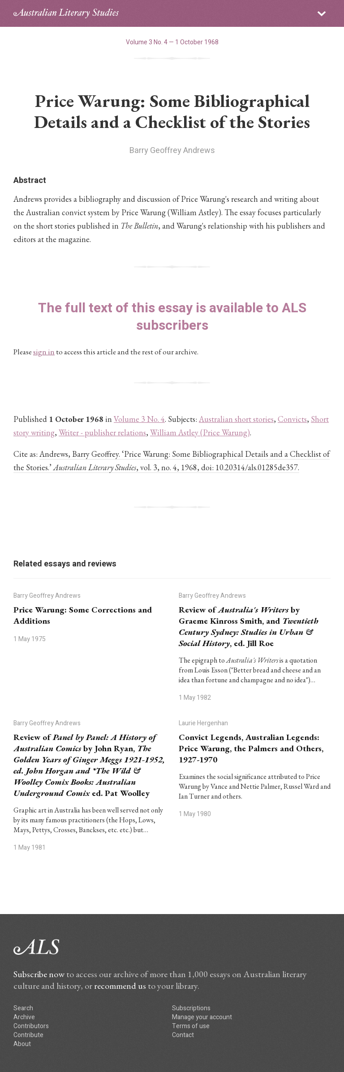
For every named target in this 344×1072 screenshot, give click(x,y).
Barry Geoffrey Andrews (172, 151)
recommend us (120, 985)
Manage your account (202, 1017)
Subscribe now (38, 974)
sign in (44, 352)
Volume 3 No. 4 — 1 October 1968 (172, 42)
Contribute (28, 1035)
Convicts (292, 419)
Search (23, 1008)
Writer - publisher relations (102, 432)
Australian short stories (236, 419)
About (22, 1044)
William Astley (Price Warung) (200, 432)
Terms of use (191, 1026)
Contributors (31, 1026)
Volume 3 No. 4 (139, 419)
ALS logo (66, 13)
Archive (24, 1017)
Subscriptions (191, 1008)
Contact (183, 1035)
